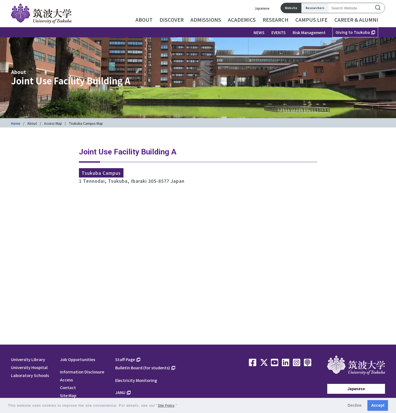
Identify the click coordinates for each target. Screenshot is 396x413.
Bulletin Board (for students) (142, 367)
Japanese (262, 8)
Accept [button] (377, 405)
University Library (28, 359)
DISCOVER (172, 19)
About (32, 123)
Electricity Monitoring (136, 380)
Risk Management (309, 32)
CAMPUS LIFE (311, 19)
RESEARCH (275, 19)
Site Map (68, 395)
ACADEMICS (242, 19)
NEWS (259, 32)
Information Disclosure (82, 372)
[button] (179, 406)
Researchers (315, 8)
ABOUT (144, 19)
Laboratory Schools (30, 375)
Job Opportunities (77, 359)
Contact (68, 387)
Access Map (53, 123)
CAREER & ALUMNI (356, 19)
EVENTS (278, 32)
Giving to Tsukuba (353, 32)
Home (15, 123)
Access (66, 379)
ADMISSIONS (206, 19)
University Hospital (29, 367)
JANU (120, 392)
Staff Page (125, 359)
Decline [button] (355, 405)
